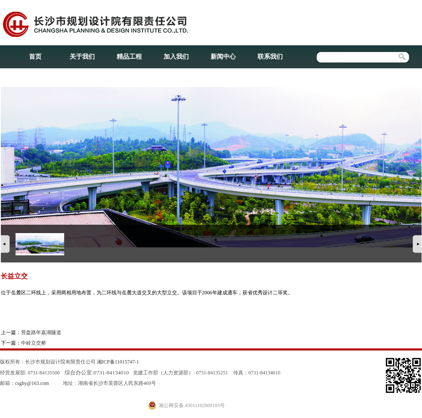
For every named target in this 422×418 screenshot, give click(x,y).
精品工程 (129, 56)
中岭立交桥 (33, 343)
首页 (35, 56)
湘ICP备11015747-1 (118, 362)
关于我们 (82, 56)
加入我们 (176, 56)
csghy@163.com (32, 383)
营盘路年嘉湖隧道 (41, 332)
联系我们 (270, 56)
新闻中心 (223, 56)
